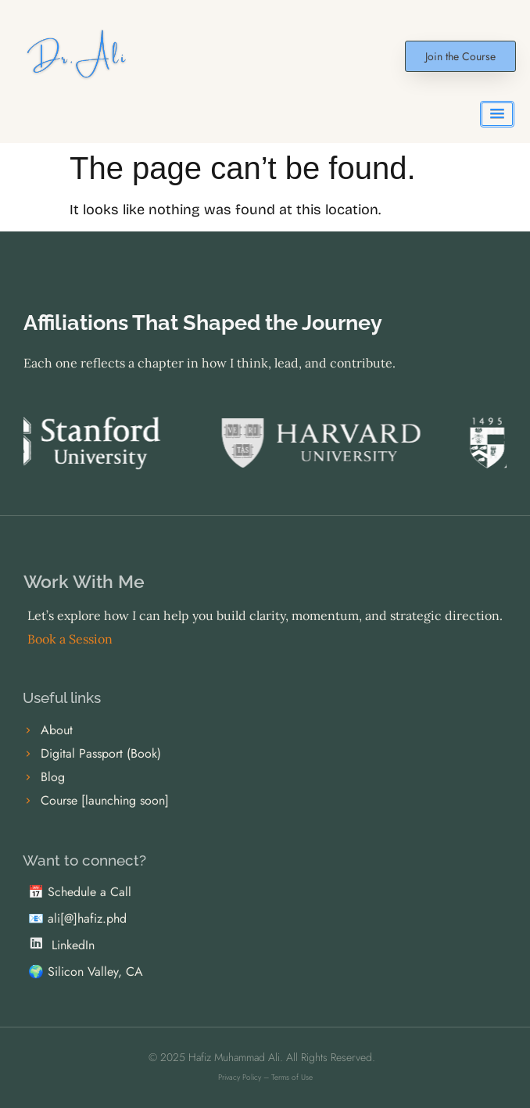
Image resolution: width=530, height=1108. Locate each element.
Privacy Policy (239, 1077)
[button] (497, 114)
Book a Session (70, 639)
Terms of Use (292, 1077)
